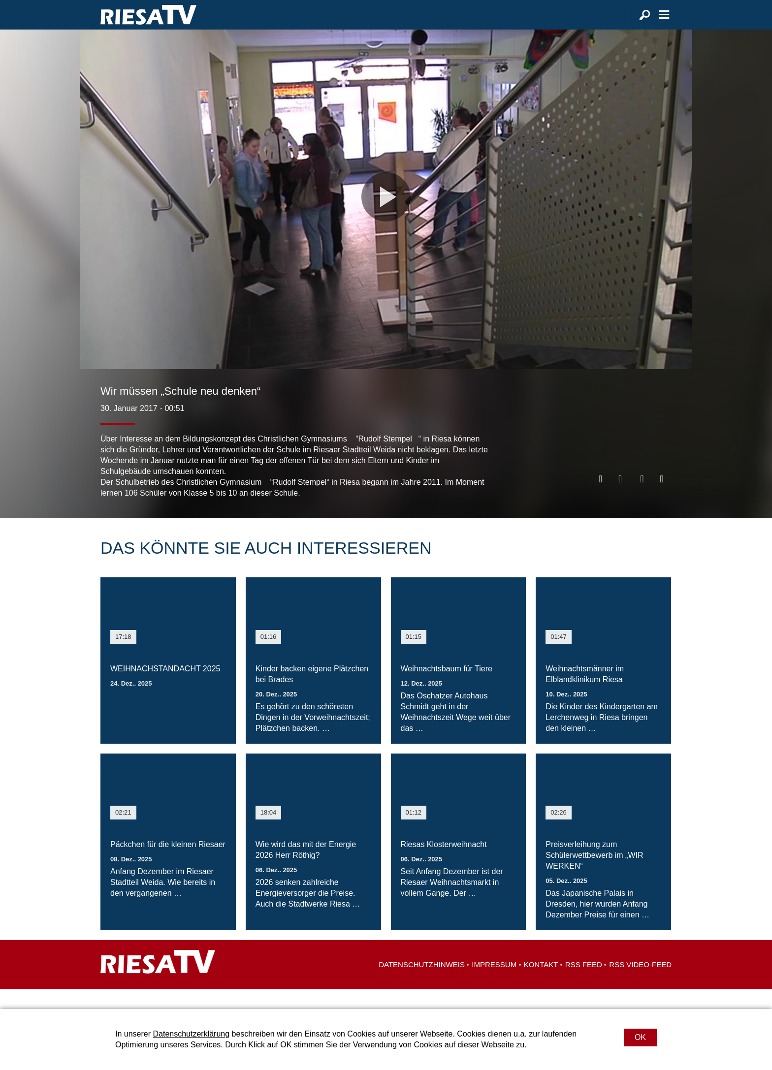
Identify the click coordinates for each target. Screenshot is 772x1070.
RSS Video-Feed (640, 984)
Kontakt (541, 984)
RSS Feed (583, 984)
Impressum (494, 984)
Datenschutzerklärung (191, 1034)
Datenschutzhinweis (422, 984)
